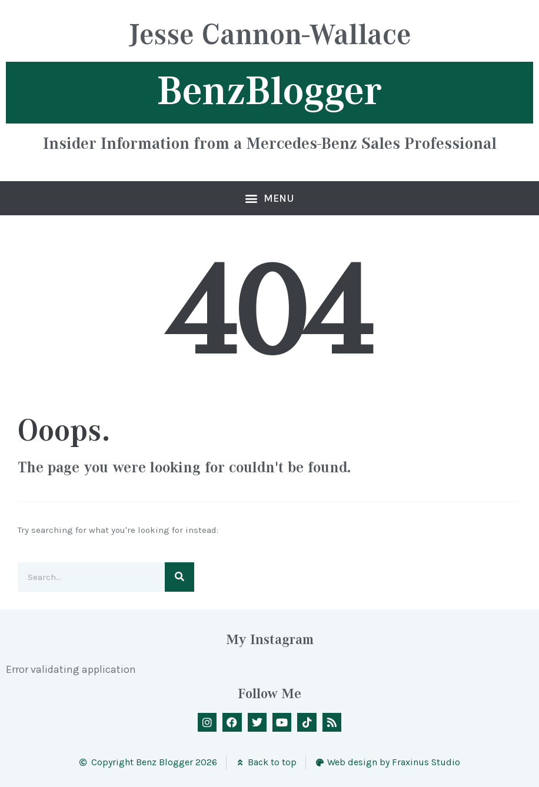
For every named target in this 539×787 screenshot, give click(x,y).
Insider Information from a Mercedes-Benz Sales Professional (270, 143)
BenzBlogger (269, 91)
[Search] (179, 577)
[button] (270, 198)
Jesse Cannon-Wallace (270, 36)
